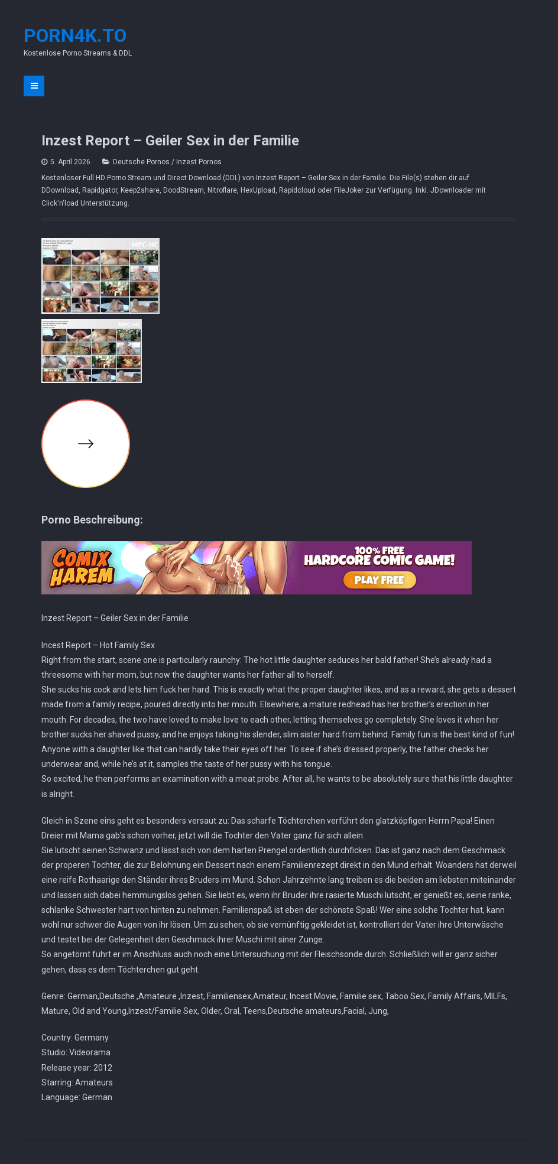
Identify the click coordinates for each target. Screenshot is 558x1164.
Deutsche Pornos (141, 162)
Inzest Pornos (199, 162)
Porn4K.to (75, 35)
